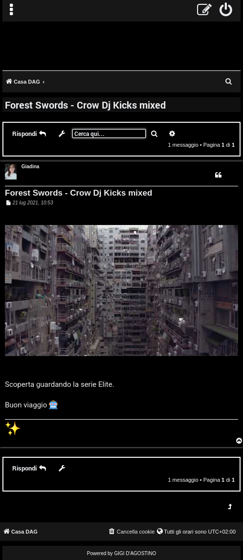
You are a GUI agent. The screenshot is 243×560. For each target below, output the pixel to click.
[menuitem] (226, 10)
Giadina (31, 166)
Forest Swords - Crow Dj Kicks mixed (85, 104)
